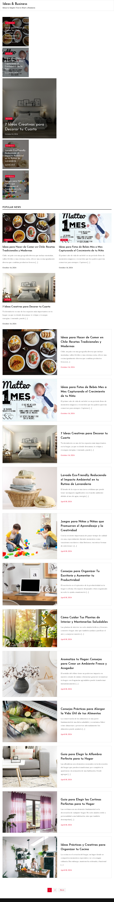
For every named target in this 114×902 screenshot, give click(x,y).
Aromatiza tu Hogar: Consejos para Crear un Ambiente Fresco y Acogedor (84, 664)
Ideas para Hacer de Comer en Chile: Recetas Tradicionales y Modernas (82, 342)
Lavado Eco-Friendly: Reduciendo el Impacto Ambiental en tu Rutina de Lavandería (15, 155)
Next (62, 890)
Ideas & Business (15, 4)
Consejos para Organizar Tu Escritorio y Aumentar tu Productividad (80, 576)
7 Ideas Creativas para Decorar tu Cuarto (26, 307)
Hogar (9, 53)
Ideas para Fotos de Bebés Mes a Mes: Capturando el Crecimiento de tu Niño (15, 63)
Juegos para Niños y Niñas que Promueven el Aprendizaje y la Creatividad (15, 186)
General (10, 23)
